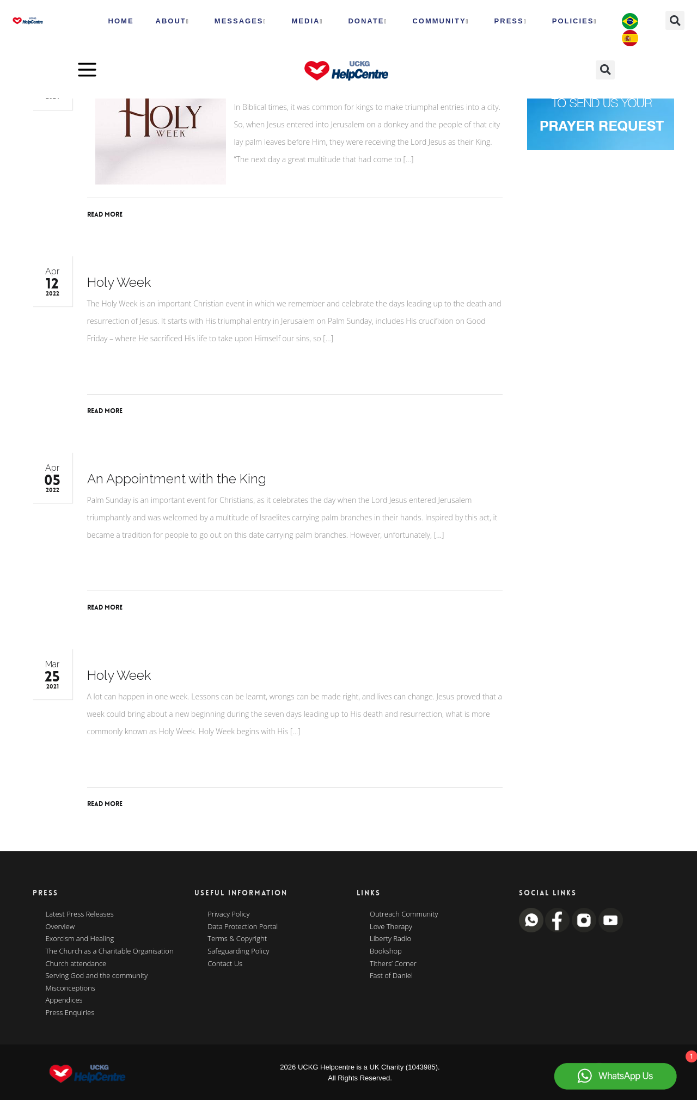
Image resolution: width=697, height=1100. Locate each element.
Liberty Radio (390, 939)
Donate (367, 21)
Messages (241, 21)
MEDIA (307, 21)
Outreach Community (404, 914)
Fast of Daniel (391, 976)
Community (440, 21)
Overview (60, 927)
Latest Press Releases (80, 914)
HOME (121, 21)
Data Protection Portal (242, 927)
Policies (574, 21)
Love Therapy (391, 927)
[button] (674, 20)
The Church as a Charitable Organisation (110, 951)
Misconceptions (70, 988)
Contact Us (224, 964)
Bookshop (386, 951)
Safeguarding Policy (238, 951)
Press (510, 21)
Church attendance (76, 964)
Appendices (64, 1000)
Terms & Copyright (237, 939)
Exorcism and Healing (80, 939)
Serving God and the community (97, 976)
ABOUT (172, 21)
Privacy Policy (228, 914)
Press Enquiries (70, 1013)
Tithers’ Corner (393, 964)
